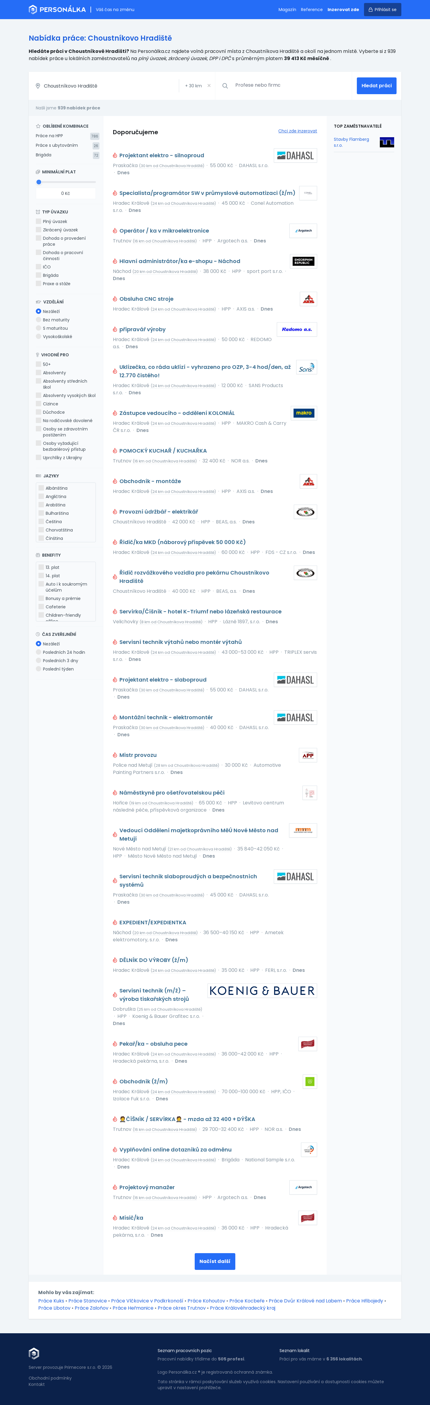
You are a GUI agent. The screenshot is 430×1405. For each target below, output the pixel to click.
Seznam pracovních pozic (185, 1351)
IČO (43, 267)
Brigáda (43, 155)
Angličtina (52, 497)
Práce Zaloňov (91, 1308)
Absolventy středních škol (61, 384)
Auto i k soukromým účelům (63, 587)
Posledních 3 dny (57, 661)
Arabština (52, 505)
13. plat (49, 567)
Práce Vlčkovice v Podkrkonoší (147, 1300)
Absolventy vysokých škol (66, 395)
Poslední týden (55, 669)
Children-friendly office (60, 618)
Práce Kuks (51, 1300)
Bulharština (54, 513)
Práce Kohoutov (206, 1300)
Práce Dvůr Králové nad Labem (305, 1300)
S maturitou (52, 328)
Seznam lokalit (295, 1351)
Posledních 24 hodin (60, 652)
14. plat (49, 576)
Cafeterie (52, 607)
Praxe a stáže (53, 284)
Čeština (50, 522)
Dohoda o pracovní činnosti (59, 256)
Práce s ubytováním (57, 145)
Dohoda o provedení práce (61, 241)
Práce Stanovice (87, 1300)
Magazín (287, 10)
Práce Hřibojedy (364, 1300)
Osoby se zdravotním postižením (62, 432)
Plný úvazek (51, 222)
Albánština (53, 488)
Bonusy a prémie (60, 598)
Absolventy (51, 373)
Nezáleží (48, 311)
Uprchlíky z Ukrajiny (59, 458)
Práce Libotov (54, 1308)
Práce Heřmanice (133, 1308)
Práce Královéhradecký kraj (242, 1308)
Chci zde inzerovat (297, 131)
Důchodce (50, 412)
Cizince (47, 404)
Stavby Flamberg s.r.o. (351, 142)
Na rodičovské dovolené (64, 421)
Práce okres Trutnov (182, 1308)
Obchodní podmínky (50, 1378)
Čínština (51, 538)
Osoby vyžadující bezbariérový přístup (61, 446)
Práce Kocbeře (247, 1300)
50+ (43, 364)
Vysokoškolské (54, 337)
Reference (312, 10)
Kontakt (37, 1384)
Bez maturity (53, 320)
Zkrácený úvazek (57, 230)
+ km (193, 86)
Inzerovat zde (343, 10)
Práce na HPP (49, 136)
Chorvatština (56, 530)
